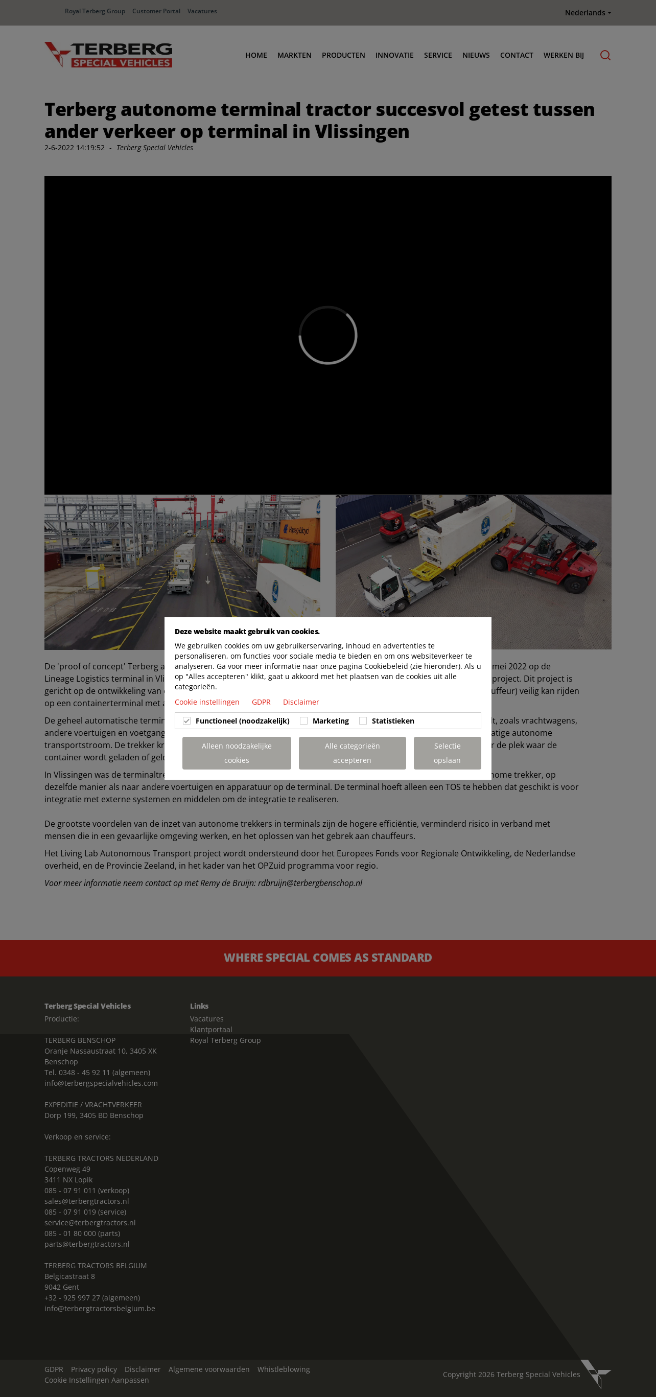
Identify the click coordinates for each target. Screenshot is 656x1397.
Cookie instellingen (208, 702)
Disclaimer (301, 702)
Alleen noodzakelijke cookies (237, 753)
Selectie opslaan (447, 753)
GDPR (262, 702)
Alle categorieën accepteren (352, 753)
